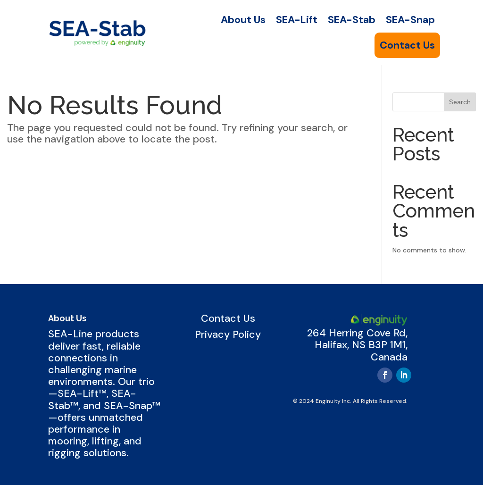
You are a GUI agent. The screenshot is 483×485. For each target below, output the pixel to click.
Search (460, 102)
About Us (243, 19)
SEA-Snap (410, 19)
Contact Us (407, 45)
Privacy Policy (228, 334)
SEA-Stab (351, 19)
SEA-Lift (296, 19)
